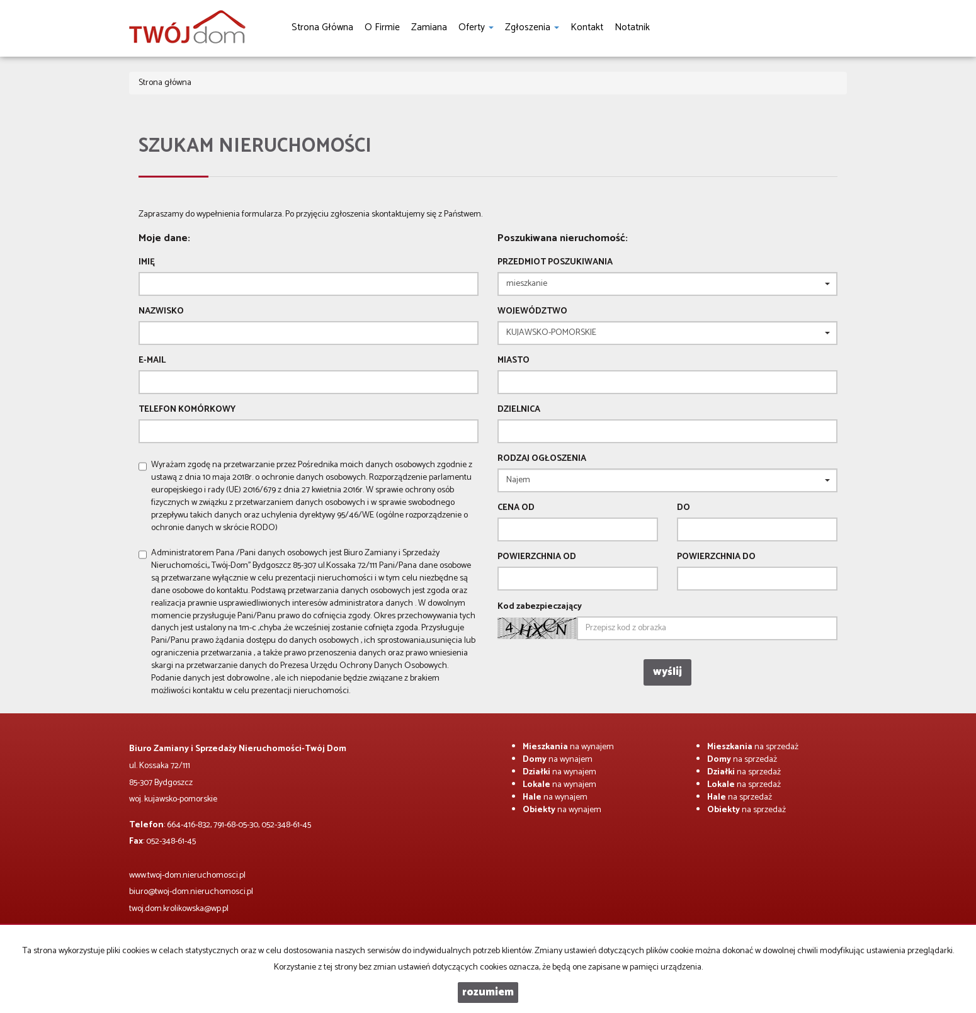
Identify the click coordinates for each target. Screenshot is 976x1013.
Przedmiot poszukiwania (555, 262)
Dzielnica (518, 410)
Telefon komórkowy (187, 410)
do (683, 508)
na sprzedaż (752, 747)
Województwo (532, 311)
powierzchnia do (716, 557)
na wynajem (568, 747)
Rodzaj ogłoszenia (541, 459)
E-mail (152, 360)
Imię (147, 262)
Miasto (513, 360)
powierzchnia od (536, 557)
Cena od (516, 508)
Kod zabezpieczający (539, 607)
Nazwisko (161, 311)
